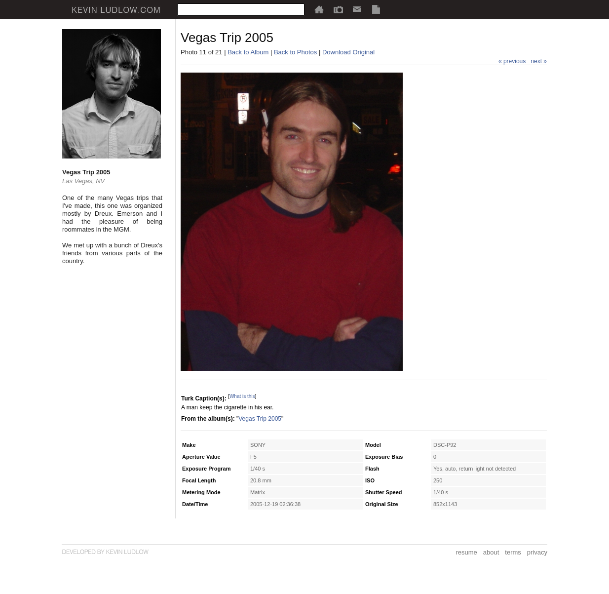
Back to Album (248, 52)
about (491, 552)
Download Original (348, 52)
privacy (537, 552)
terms (513, 552)
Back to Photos (295, 52)
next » (539, 61)
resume (466, 552)
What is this (242, 396)
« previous (512, 61)
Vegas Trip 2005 (259, 418)
